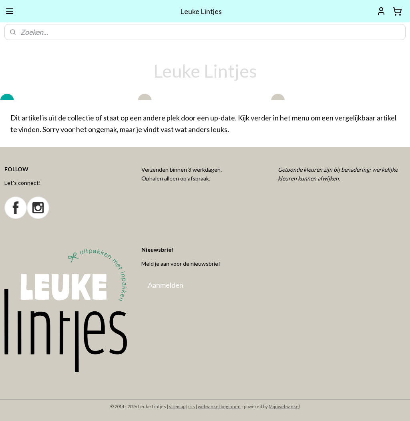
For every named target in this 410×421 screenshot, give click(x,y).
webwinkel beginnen (219, 406)
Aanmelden (165, 285)
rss (191, 406)
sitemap (177, 406)
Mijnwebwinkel (284, 406)
